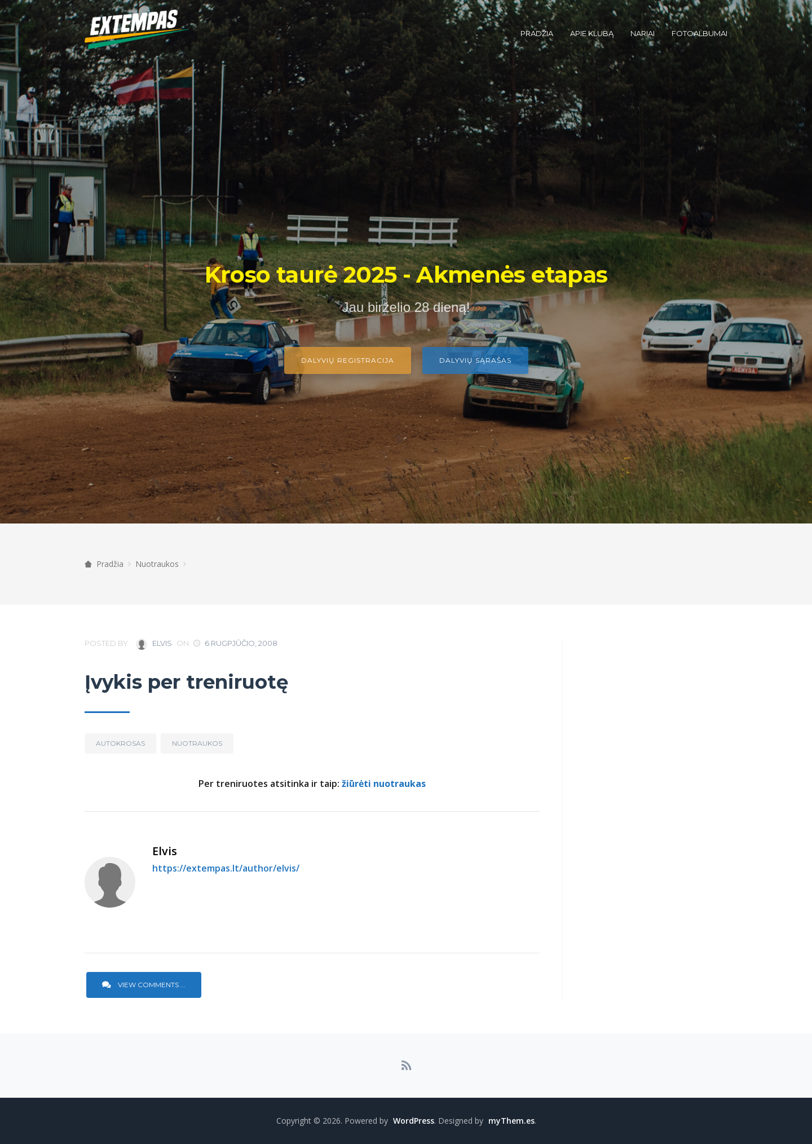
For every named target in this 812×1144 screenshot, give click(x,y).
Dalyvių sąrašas (475, 360)
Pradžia (536, 33)
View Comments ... (144, 984)
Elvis (154, 644)
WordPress (413, 1120)
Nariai (642, 33)
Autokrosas (120, 743)
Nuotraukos (157, 563)
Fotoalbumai (699, 33)
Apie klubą (592, 33)
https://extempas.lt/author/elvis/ (225, 868)
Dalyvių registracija (347, 360)
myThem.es (511, 1120)
